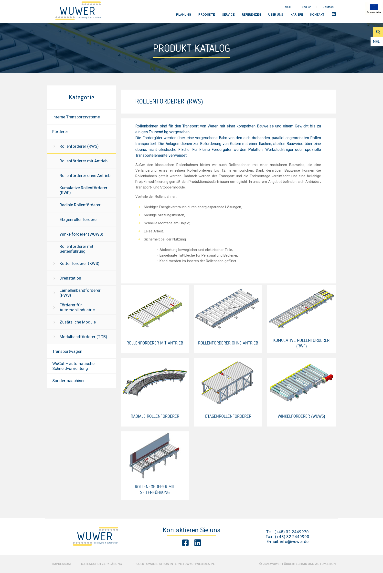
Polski (287, 9)
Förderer (60, 131)
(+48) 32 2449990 (292, 536)
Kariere (296, 17)
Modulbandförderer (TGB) (83, 336)
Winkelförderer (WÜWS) (81, 234)
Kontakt (317, 17)
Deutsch (328, 9)
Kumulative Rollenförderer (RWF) (83, 190)
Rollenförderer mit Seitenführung (76, 249)
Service (228, 17)
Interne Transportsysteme (76, 117)
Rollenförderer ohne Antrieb (85, 175)
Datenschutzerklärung (101, 564)
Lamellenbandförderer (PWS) (80, 293)
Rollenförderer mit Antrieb (83, 160)
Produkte (206, 17)
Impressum (61, 564)
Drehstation (70, 278)
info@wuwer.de (294, 541)
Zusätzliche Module (78, 322)
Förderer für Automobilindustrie (77, 307)
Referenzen (251, 17)
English (306, 9)
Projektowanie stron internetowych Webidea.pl (173, 564)
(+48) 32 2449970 (292, 531)
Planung (183, 17)
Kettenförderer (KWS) (79, 263)
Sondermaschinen (68, 380)
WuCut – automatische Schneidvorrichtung (73, 366)
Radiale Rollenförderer (80, 204)
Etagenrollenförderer (79, 219)
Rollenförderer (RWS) (79, 146)
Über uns (275, 17)
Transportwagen (67, 351)
